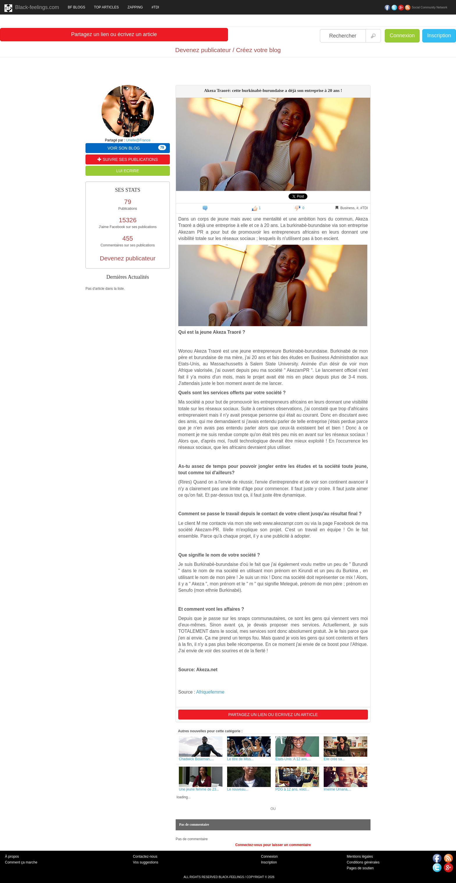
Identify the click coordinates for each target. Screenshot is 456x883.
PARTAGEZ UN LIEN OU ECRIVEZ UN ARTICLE (273, 714)
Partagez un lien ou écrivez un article (114, 34)
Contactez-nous (145, 856)
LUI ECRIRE (127, 170)
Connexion (402, 35)
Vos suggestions (145, 862)
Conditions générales (363, 862)
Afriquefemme (210, 692)
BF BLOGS (76, 7)
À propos (12, 856)
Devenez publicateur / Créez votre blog (228, 50)
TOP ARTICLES (106, 7)
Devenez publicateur (127, 258)
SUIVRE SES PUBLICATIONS (127, 159)
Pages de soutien (360, 868)
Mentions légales (360, 856)
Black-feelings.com (31, 8)
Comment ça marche (21, 862)
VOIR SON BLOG (137, 147)
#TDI (155, 7)
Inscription (439, 35)
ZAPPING (135, 7)
